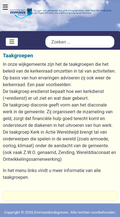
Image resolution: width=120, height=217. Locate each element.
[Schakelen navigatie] (12, 42)
